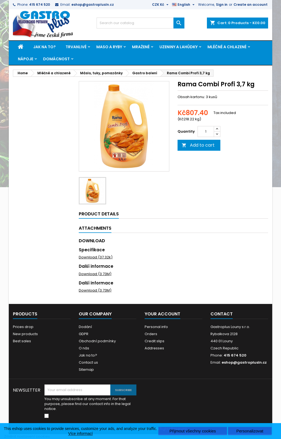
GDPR (83, 334)
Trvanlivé (76, 47)
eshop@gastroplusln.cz (92, 4)
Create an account (251, 4)
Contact (221, 314)
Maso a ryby (109, 47)
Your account (162, 314)
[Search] (140, 23)
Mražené (141, 47)
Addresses (154, 348)
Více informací (80, 433)
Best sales (22, 341)
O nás (84, 348)
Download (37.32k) (96, 257)
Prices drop (23, 326)
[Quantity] (206, 131)
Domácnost (56, 59)
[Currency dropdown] (161, 4)
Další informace (96, 266)
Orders (151, 334)
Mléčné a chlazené (226, 47)
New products (25, 334)
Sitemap (86, 369)
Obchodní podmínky (97, 341)
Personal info (156, 326)
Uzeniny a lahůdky (178, 47)
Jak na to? (44, 47)
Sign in (221, 4)
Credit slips (154, 341)
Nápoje (25, 59)
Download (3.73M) (95, 273)
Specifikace (92, 250)
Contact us (88, 362)
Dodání (85, 326)
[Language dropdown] (184, 4)
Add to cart (198, 145)
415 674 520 (39, 4)
